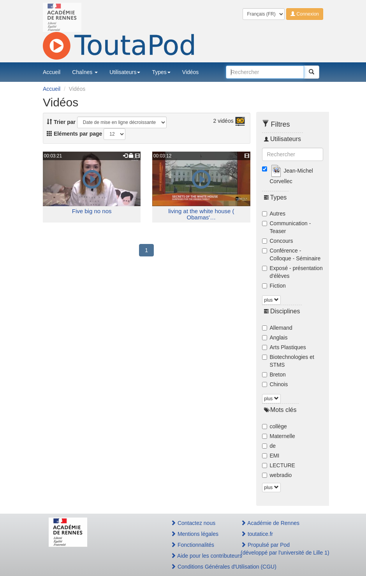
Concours (277, 241)
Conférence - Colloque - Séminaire (291, 254)
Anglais (275, 337)
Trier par (61, 122)
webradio (277, 475)
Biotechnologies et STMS (288, 361)
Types (161, 72)
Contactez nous (193, 523)
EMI (271, 455)
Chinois (275, 384)
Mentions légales (194, 534)
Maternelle (278, 436)
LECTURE (278, 465)
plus (271, 300)
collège (274, 426)
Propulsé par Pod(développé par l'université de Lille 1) (279, 549)
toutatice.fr (257, 534)
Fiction (274, 286)
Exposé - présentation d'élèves (292, 272)
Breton (274, 374)
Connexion (304, 14)
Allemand (277, 328)
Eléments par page (74, 134)
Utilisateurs (124, 72)
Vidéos (190, 72)
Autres (273, 213)
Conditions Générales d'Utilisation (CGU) (197, 567)
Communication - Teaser (286, 227)
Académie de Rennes (270, 523)
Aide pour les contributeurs (197, 556)
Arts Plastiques (284, 347)
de (269, 446)
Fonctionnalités (192, 545)
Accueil (51, 72)
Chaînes (85, 72)
